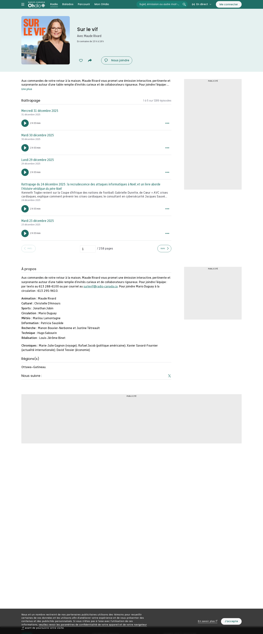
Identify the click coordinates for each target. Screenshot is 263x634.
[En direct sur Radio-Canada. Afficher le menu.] (201, 8)
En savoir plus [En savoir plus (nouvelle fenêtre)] (208, 621)
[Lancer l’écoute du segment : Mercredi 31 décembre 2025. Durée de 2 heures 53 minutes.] (25, 130)
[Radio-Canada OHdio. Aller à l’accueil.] (36, 8)
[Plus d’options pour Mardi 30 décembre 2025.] (167, 155)
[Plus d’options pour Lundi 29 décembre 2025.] (167, 180)
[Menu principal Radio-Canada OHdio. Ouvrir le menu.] (22, 8)
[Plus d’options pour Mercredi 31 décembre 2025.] (167, 130)
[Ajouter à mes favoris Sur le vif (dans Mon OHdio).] (81, 68)
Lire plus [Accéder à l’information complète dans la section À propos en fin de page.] (26, 96)
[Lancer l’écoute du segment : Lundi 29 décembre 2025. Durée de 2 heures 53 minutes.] (25, 179)
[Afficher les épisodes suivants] (164, 256)
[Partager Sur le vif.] (90, 68)
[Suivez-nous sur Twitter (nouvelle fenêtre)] (169, 383)
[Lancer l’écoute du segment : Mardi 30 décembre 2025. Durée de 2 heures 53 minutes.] (25, 155)
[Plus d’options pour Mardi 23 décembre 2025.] (167, 241)
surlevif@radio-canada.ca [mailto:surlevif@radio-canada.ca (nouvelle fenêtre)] (100, 293)
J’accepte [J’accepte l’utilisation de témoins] (231, 621)
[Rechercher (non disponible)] (184, 8)
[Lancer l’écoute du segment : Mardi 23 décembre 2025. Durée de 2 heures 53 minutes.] (25, 240)
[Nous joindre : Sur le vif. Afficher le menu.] (116, 68)
